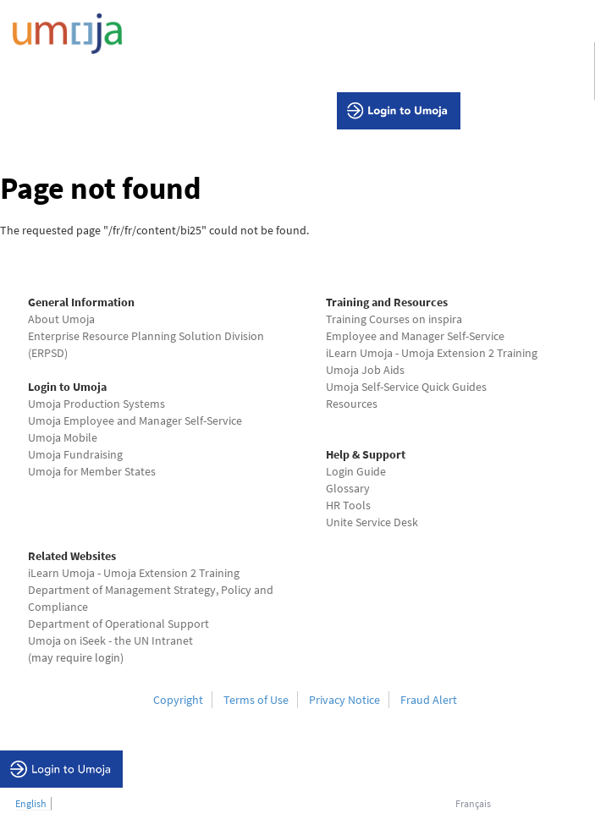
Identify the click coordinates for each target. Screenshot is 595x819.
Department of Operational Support (118, 623)
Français (473, 803)
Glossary (348, 488)
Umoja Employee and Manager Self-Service (135, 420)
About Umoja (61, 319)
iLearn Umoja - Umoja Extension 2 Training (431, 352)
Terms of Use (256, 699)
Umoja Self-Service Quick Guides (406, 386)
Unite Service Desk (372, 522)
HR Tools (348, 505)
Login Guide (356, 471)
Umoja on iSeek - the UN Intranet (110, 640)
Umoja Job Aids (365, 369)
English (31, 803)
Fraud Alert (428, 699)
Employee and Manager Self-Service (415, 336)
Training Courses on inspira (394, 319)
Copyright (178, 699)
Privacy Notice (344, 699)
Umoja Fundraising (75, 454)
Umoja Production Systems (96, 403)
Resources (351, 403)
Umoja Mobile (62, 437)
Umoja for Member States (92, 471)
